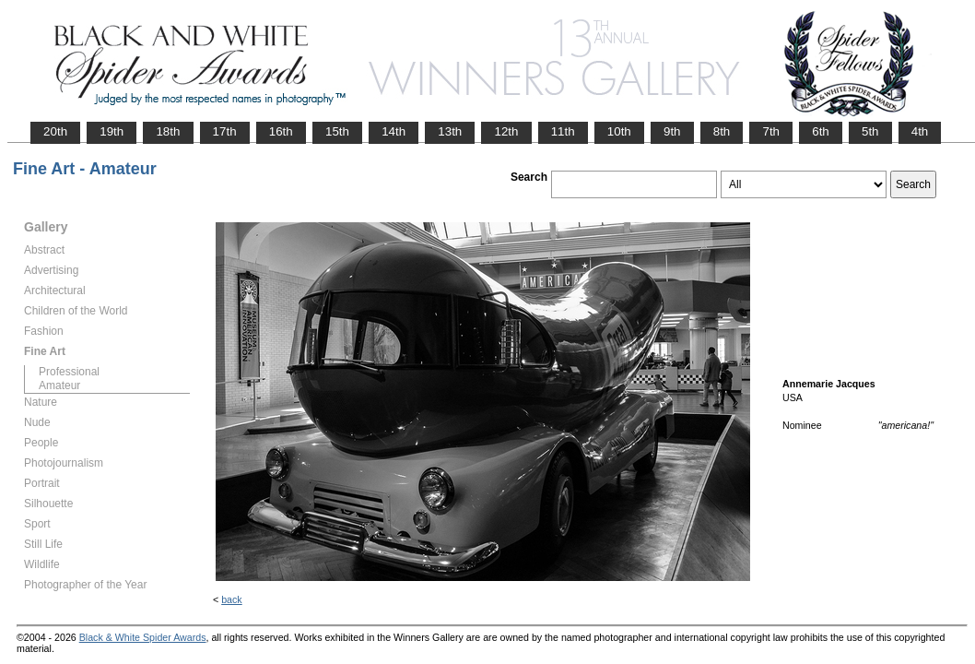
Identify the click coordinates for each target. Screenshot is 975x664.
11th (563, 131)
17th (225, 131)
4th (920, 131)
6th (821, 131)
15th (337, 131)
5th (870, 131)
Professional (69, 371)
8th (722, 131)
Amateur (59, 385)
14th (393, 131)
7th (771, 131)
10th (619, 131)
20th (55, 131)
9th (672, 131)
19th (111, 131)
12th (506, 131)
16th (281, 131)
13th (450, 131)
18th (168, 131)
